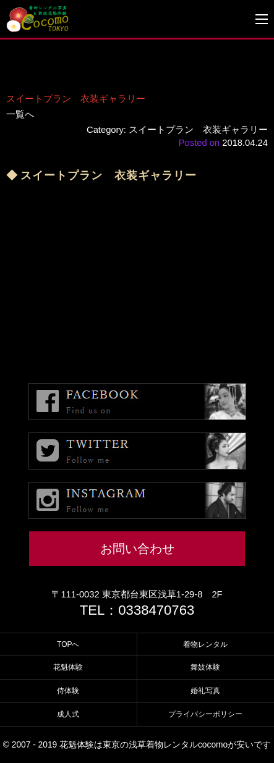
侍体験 (68, 690)
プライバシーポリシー (205, 714)
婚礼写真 (205, 690)
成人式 (68, 714)
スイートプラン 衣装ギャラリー (75, 99)
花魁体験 (68, 667)
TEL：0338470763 (137, 610)
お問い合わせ (137, 548)
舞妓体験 (205, 667)
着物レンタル (205, 644)
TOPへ (68, 644)
